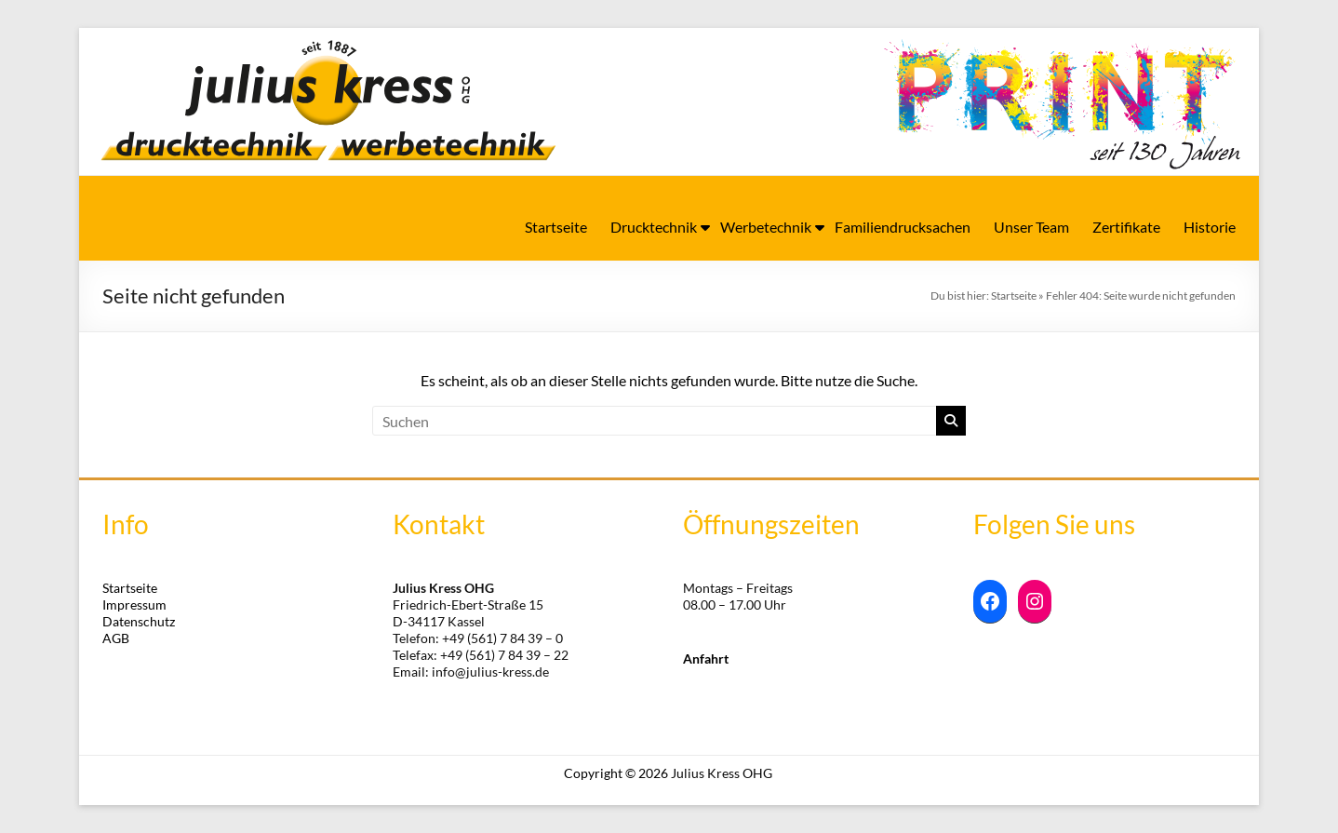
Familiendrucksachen (902, 226)
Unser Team (1031, 226)
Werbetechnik (765, 226)
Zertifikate (1126, 226)
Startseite (556, 226)
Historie (1210, 226)
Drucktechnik (653, 226)
